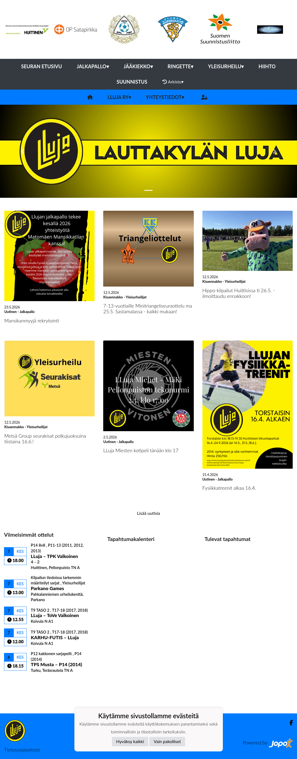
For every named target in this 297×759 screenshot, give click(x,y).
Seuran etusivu (41, 66)
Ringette (180, 66)
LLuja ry (119, 97)
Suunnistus (132, 82)
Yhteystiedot (165, 97)
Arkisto (173, 82)
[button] (22, 151)
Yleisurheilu (226, 66)
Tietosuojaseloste (22, 750)
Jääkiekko (138, 66)
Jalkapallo (93, 66)
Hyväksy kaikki (130, 741)
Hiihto (266, 66)
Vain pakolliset (167, 741)
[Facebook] (289, 723)
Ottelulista (17, 682)
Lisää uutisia (148, 513)
